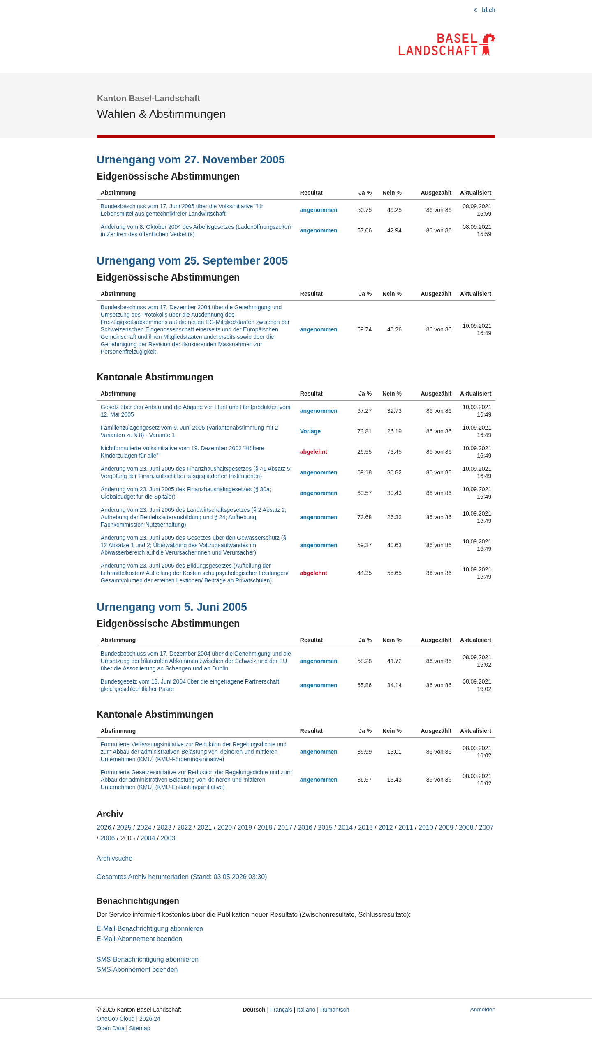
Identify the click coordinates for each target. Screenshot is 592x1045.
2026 (104, 827)
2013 (365, 827)
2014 (345, 827)
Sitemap (139, 1028)
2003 (168, 838)
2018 (265, 827)
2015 (325, 827)
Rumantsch (334, 1009)
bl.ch (488, 10)
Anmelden (482, 1009)
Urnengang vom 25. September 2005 (192, 261)
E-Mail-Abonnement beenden (139, 938)
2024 (144, 827)
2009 (446, 827)
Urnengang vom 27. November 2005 (191, 160)
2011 (405, 827)
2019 (245, 827)
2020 (224, 827)
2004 (148, 838)
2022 (184, 827)
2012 (385, 827)
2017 (285, 827)
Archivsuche (114, 858)
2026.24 (149, 1018)
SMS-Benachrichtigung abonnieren (148, 959)
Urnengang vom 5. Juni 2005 (172, 607)
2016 (305, 827)
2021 (204, 827)
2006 (107, 838)
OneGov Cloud (116, 1018)
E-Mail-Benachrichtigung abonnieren (150, 928)
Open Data (111, 1028)
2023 (164, 827)
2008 (466, 827)
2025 (124, 827)
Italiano (306, 1009)
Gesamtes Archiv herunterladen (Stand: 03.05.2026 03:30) (182, 876)
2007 (486, 827)
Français (281, 1009)
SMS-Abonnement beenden (137, 969)
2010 (426, 827)
